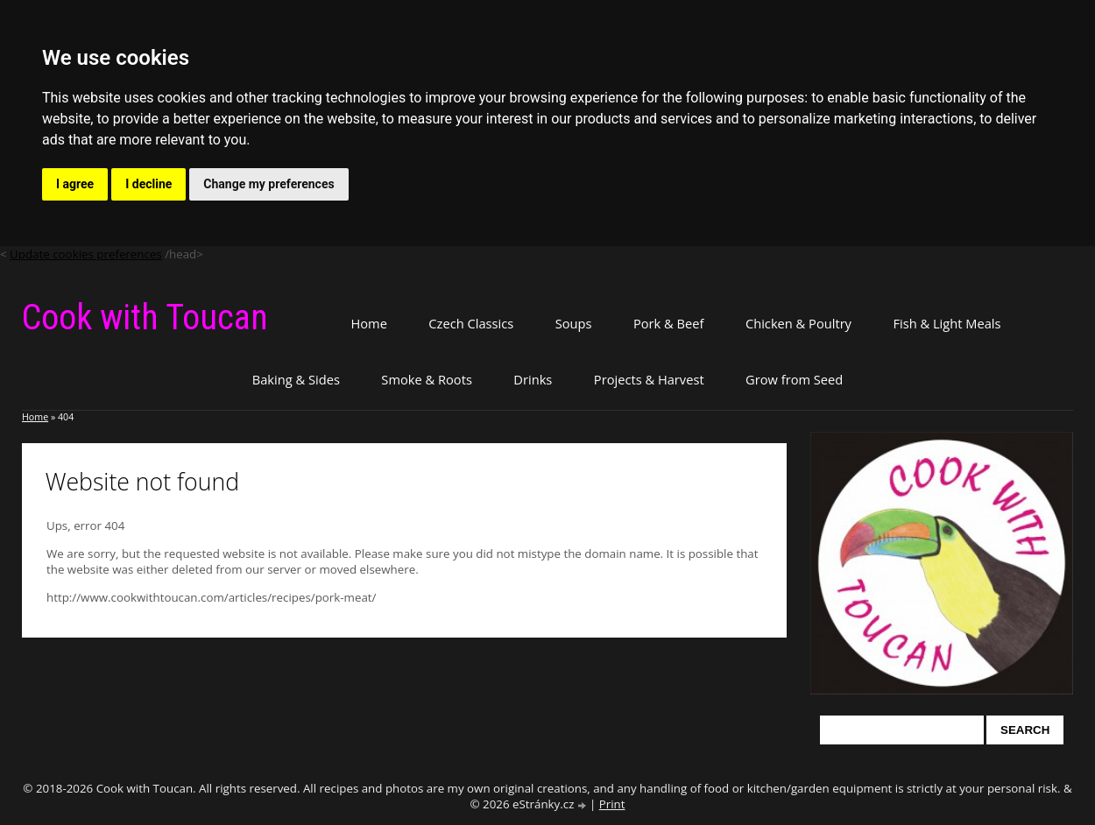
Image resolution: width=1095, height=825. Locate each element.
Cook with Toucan (145, 317)
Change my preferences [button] (268, 184)
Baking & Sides (296, 379)
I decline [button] (148, 184)
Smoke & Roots (426, 379)
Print (612, 804)
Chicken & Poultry (798, 323)
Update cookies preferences (86, 254)
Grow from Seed (794, 379)
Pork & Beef (668, 323)
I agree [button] (75, 184)
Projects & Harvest (649, 379)
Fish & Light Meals (946, 323)
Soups (573, 323)
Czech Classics (470, 323)
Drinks (532, 379)
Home (368, 323)
